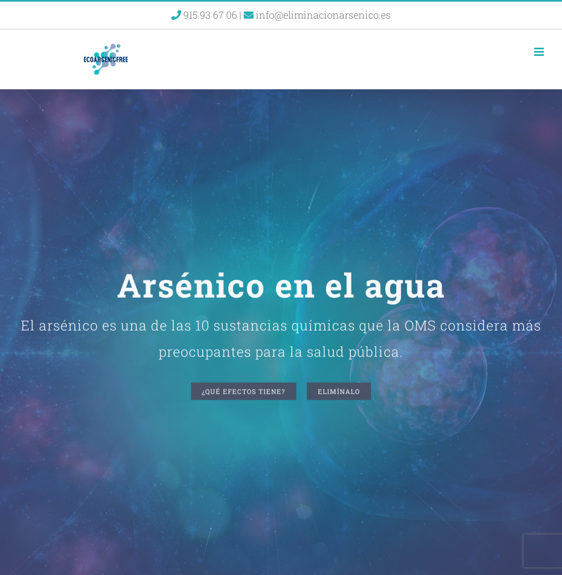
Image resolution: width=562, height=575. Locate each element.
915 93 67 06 (205, 14)
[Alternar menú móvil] (540, 52)
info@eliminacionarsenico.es (317, 14)
